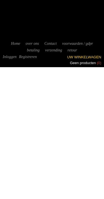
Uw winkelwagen (84, 57)
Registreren (28, 57)
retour (72, 50)
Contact (50, 43)
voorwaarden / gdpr (77, 43)
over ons (32, 43)
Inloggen (10, 57)
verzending (53, 50)
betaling (33, 50)
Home (15, 43)
